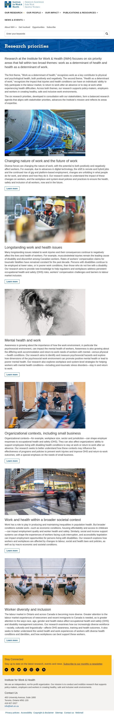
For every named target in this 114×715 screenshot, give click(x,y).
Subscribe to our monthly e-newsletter (82, 664)
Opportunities (38, 27)
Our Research (14, 12)
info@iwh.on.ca (12, 706)
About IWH (11, 27)
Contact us (69, 713)
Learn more (12, 188)
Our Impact (53, 12)
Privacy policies (12, 713)
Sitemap (59, 713)
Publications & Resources (80, 12)
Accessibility (26, 713)
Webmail (79, 713)
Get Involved (24, 27)
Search (106, 34)
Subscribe (51, 27)
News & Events (15, 20)
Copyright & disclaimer (43, 713)
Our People (35, 12)
